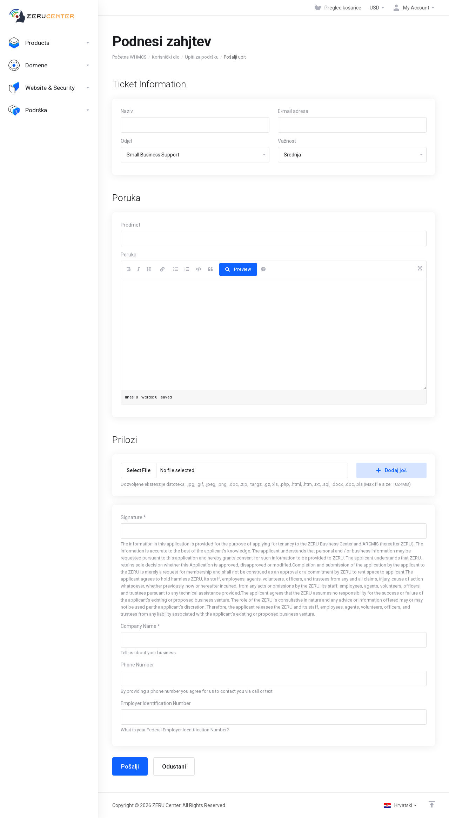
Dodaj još (391, 470)
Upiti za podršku (202, 57)
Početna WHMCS (129, 57)
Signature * (133, 517)
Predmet (130, 225)
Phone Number (137, 665)
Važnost (287, 141)
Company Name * (140, 626)
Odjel (126, 141)
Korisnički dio (166, 57)
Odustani (174, 766)
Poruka (128, 254)
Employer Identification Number (156, 703)
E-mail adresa (293, 111)
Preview (238, 269)
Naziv (127, 111)
